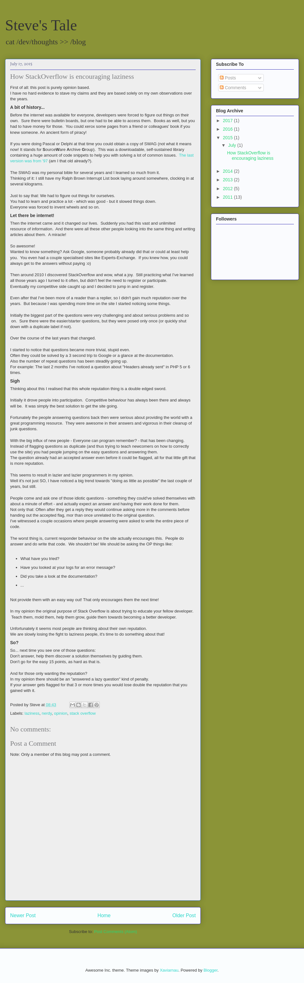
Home (104, 915)
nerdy (47, 713)
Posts (228, 77)
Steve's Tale (41, 25)
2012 (228, 188)
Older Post (184, 915)
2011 (228, 197)
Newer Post (23, 915)
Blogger (211, 970)
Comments (233, 87)
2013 (228, 179)
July (232, 145)
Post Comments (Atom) (115, 931)
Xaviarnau (169, 970)
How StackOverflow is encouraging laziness (250, 155)
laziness (32, 713)
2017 (228, 120)
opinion (60, 713)
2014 (228, 171)
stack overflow (83, 713)
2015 (228, 137)
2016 (228, 129)
